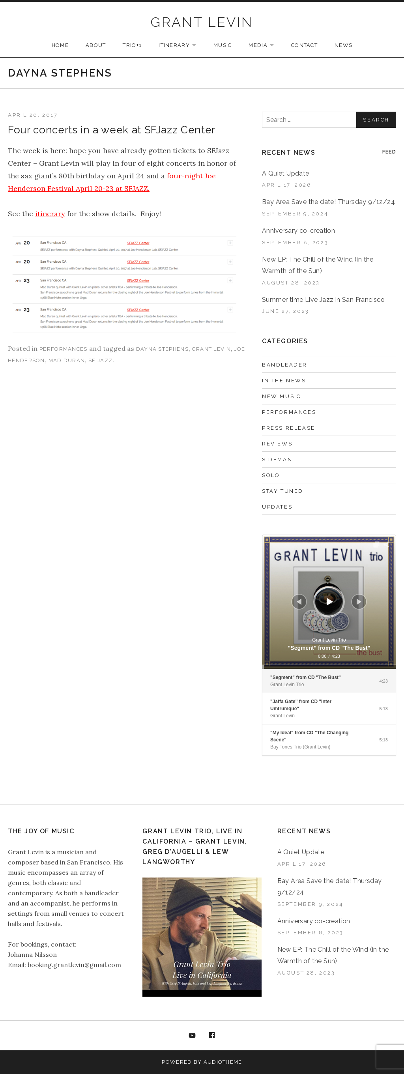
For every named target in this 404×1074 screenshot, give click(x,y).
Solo (271, 475)
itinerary (50, 213)
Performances (63, 349)
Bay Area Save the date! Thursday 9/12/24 (328, 202)
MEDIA (265, 45)
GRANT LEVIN (202, 22)
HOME (60, 45)
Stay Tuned (282, 491)
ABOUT (96, 45)
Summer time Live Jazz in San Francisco (323, 299)
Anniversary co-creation (298, 230)
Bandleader (284, 365)
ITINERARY (181, 45)
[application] (329, 602)
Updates (277, 507)
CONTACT (304, 45)
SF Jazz (100, 360)
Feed (389, 152)
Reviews (277, 444)
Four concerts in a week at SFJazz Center (111, 130)
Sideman (277, 459)
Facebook (212, 1036)
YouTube (192, 1036)
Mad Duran (67, 360)
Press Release (288, 428)
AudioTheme (223, 1062)
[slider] (329, 667)
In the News (284, 381)
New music (281, 396)
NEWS (343, 45)
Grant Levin (211, 349)
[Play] (330, 602)
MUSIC (222, 45)
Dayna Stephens (162, 349)
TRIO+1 (132, 45)
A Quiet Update (285, 173)
